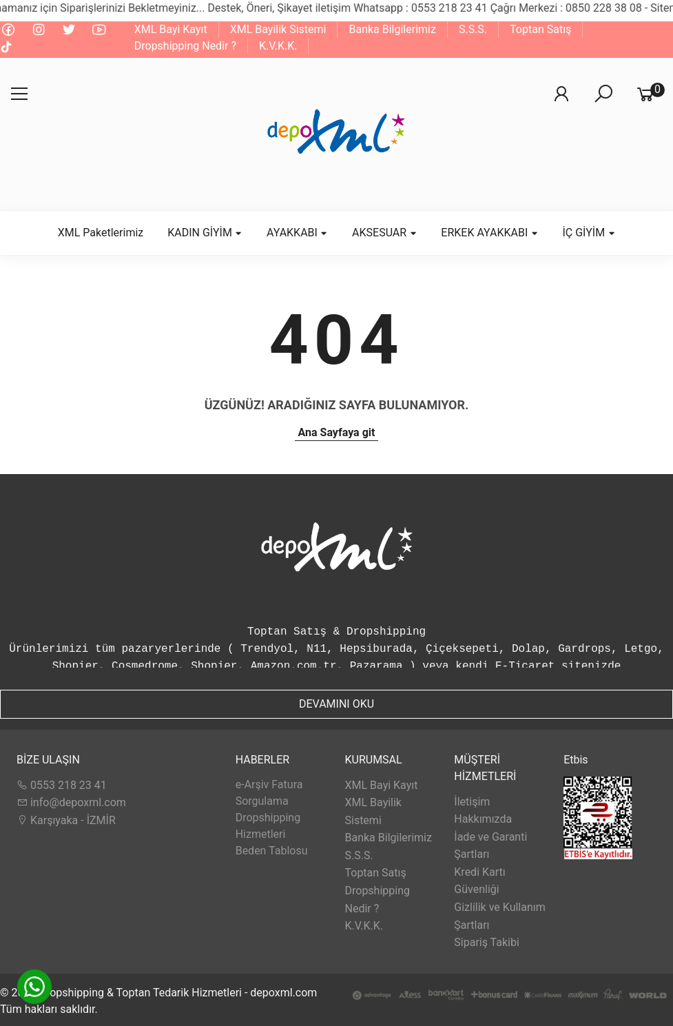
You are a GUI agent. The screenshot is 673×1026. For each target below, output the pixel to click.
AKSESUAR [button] (384, 232)
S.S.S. (473, 29)
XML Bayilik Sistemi (278, 29)
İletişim (472, 801)
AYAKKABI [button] (297, 232)
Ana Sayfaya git (336, 432)
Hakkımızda (483, 818)
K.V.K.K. (278, 45)
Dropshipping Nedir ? (185, 45)
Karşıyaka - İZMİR (66, 820)
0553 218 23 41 (62, 785)
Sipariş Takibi (486, 942)
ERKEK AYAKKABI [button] (489, 232)
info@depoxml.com (71, 802)
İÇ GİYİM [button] (588, 232)
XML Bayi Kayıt (170, 29)
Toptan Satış (540, 29)
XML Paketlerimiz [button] (101, 232)
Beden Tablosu (272, 850)
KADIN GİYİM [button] (204, 232)
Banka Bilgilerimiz (392, 29)
